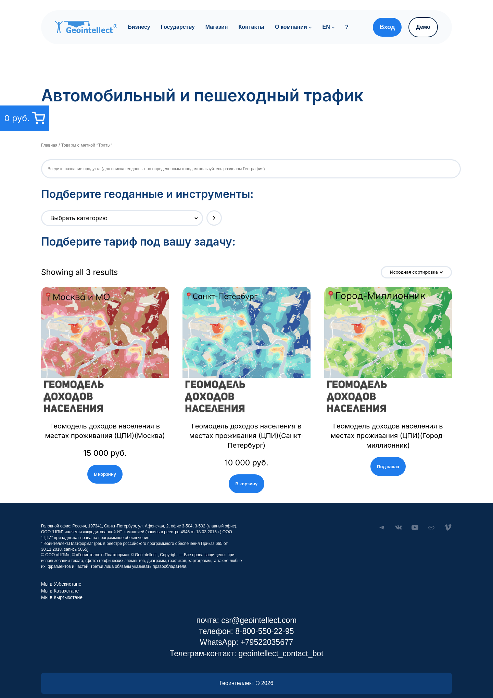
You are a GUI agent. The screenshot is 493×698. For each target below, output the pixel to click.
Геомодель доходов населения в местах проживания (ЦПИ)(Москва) (105, 430)
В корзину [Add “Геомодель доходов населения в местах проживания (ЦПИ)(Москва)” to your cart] (105, 473)
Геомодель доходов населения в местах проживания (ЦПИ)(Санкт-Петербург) (246, 430)
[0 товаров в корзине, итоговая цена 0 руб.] (24, 118)
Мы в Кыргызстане (62, 587)
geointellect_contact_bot (280, 643)
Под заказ (388, 456)
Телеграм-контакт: (203, 643)
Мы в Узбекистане (61, 574)
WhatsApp (218, 632)
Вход (387, 27)
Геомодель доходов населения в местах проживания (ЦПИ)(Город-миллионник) (388, 430)
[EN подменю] (333, 27)
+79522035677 (266, 632)
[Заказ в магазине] (418, 272)
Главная (49, 145)
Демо (423, 27)
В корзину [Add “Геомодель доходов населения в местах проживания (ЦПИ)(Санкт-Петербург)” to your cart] (247, 473)
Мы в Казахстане (60, 581)
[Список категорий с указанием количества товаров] (116, 218)
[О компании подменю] (310, 27)
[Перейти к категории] (205, 218)
